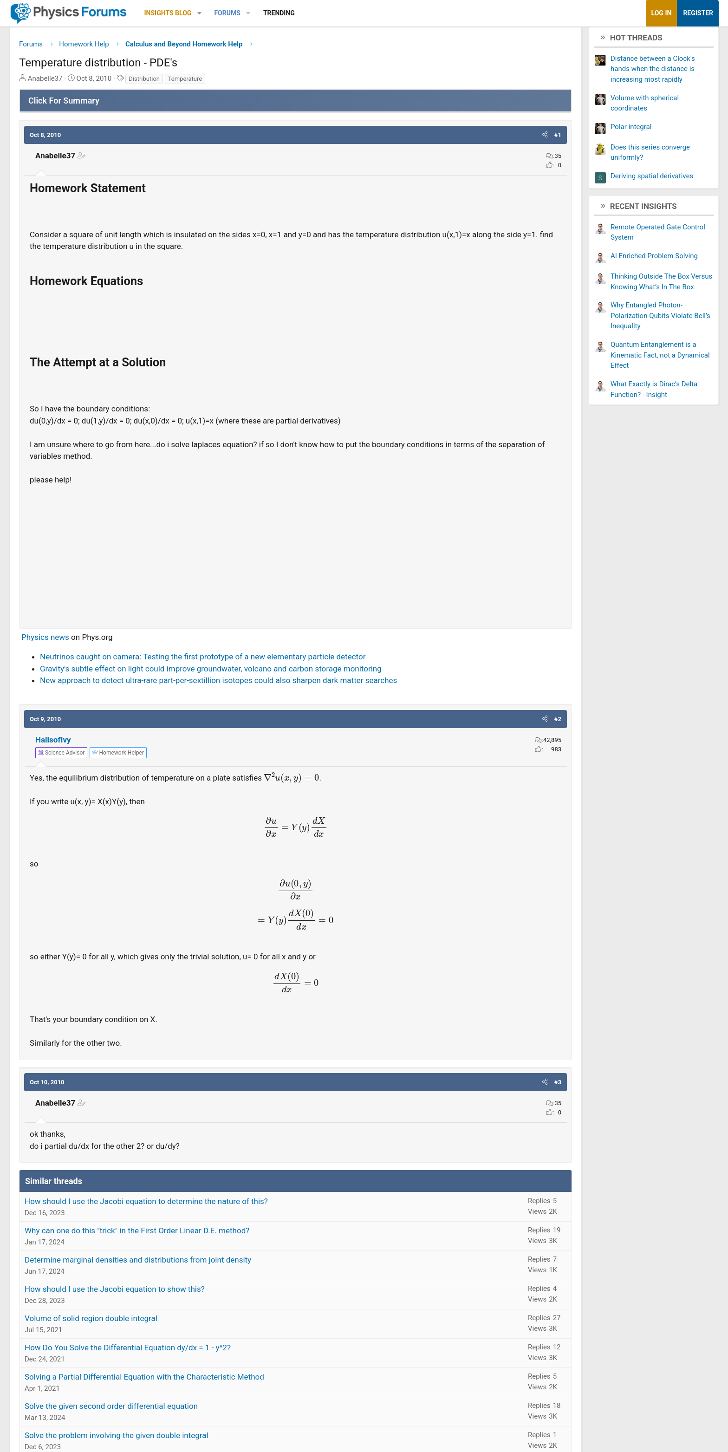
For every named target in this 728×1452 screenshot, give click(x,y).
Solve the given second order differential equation (185, 1409)
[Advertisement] (296, 556)
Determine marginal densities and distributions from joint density (211, 1263)
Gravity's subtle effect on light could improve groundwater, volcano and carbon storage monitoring (284, 672)
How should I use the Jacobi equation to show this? (188, 1292)
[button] (273, 13)
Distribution (218, 81)
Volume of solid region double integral (164, 1322)
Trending (353, 13)
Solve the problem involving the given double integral (190, 1439)
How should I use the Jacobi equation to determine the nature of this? (220, 1205)
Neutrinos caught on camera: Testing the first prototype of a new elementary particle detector (276, 660)
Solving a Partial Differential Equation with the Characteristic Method (218, 1380)
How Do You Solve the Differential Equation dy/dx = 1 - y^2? (201, 1351)
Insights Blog (242, 13)
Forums (301, 13)
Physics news (119, 640)
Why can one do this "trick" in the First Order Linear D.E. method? (210, 1234)
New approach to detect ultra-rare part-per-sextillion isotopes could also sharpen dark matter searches (292, 684)
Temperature (259, 81)
